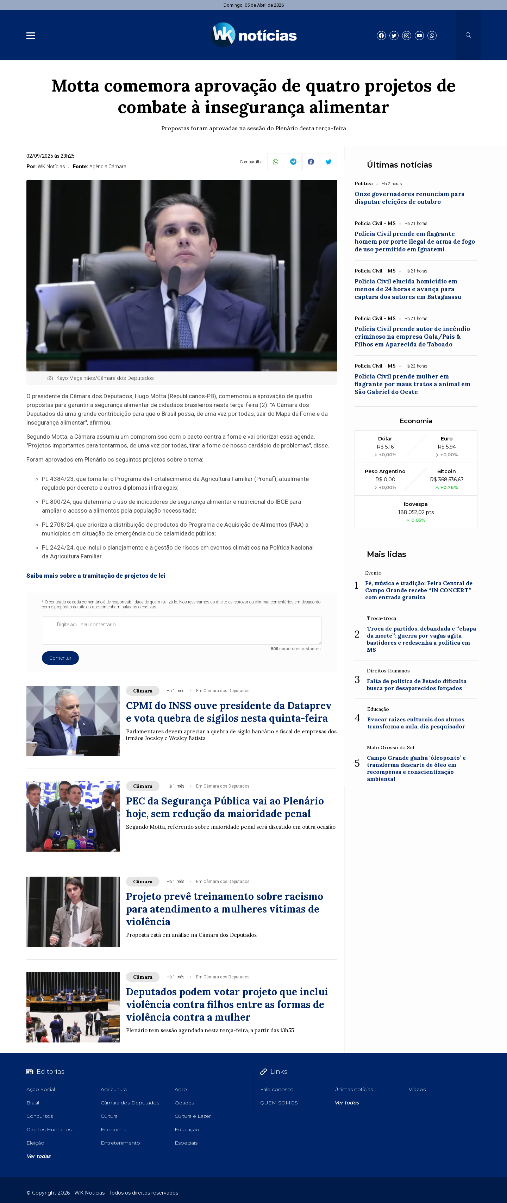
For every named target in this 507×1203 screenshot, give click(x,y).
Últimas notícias (399, 165)
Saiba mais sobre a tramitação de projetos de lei (95, 575)
